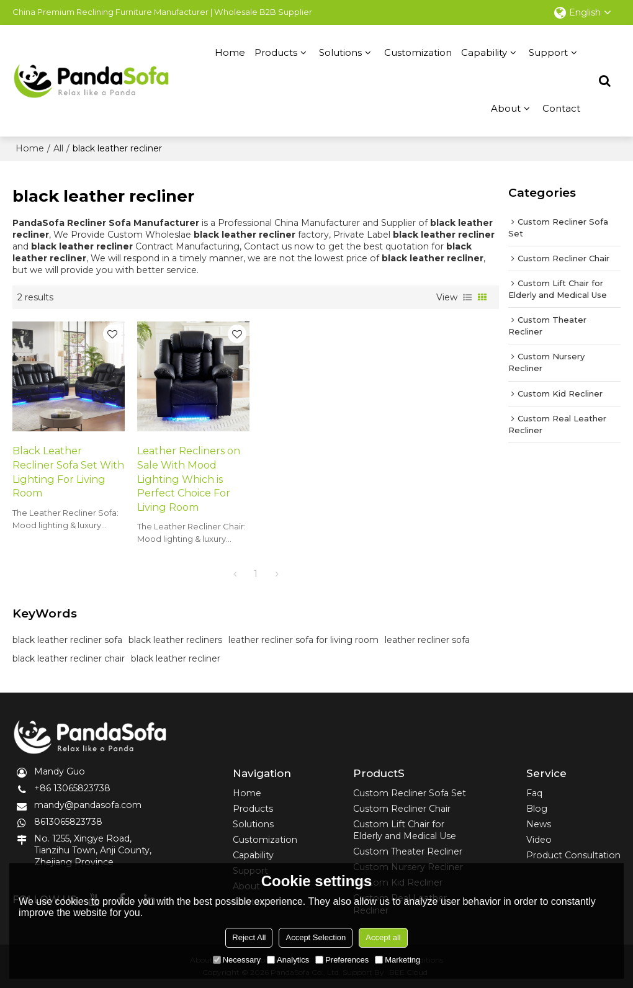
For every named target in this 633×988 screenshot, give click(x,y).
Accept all (383, 937)
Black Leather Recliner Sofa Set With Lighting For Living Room (68, 471)
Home (230, 52)
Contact (561, 108)
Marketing (397, 959)
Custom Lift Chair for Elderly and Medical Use (404, 830)
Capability (484, 52)
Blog (536, 808)
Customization (418, 52)
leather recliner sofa (427, 639)
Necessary (237, 959)
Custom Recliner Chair (402, 808)
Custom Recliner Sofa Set (409, 793)
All (58, 148)
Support (548, 52)
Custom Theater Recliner (407, 851)
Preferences (342, 959)
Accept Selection (315, 937)
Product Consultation (573, 855)
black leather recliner (175, 658)
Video (539, 839)
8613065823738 (68, 821)
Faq (534, 793)
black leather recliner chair (68, 658)
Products (275, 52)
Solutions (340, 52)
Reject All (249, 937)
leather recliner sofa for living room (303, 639)
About (506, 108)
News (538, 824)
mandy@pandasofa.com (87, 805)
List (467, 297)
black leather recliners (175, 639)
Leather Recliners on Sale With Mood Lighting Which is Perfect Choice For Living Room (188, 478)
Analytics (288, 959)
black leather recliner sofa (67, 639)
